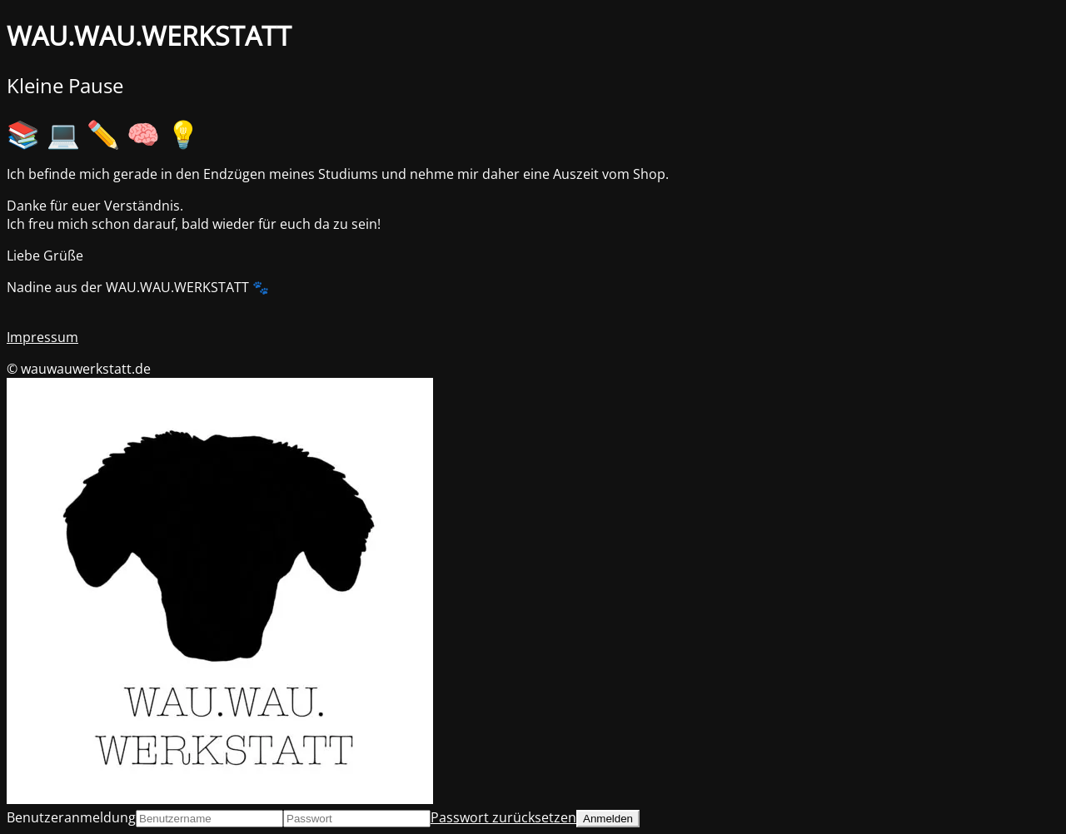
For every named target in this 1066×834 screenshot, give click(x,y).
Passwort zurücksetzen (503, 817)
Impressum (42, 337)
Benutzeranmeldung (71, 817)
